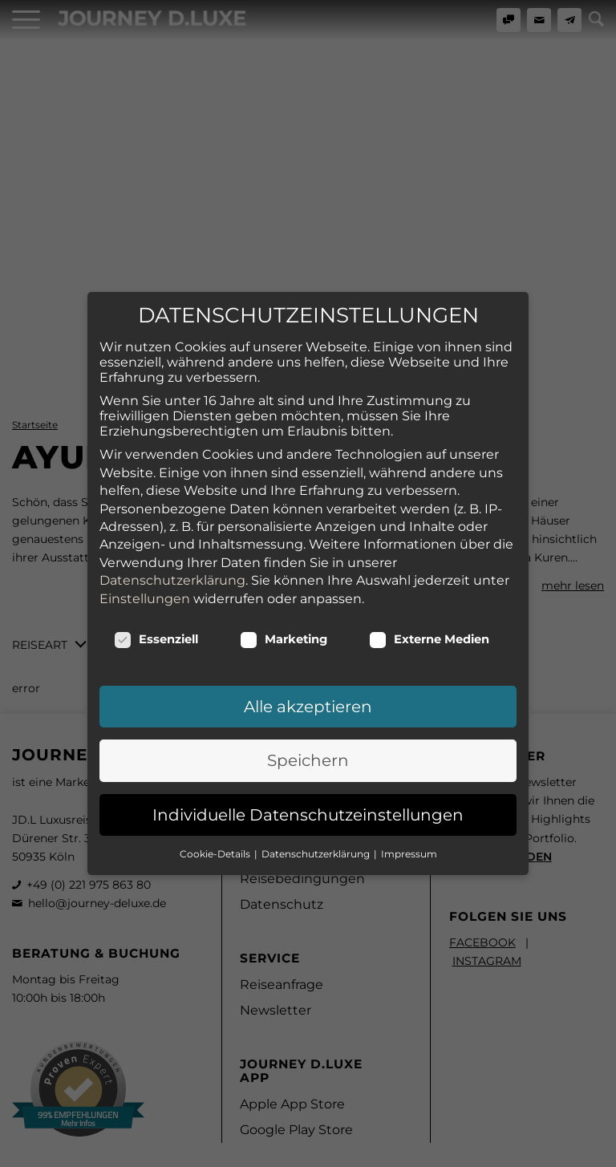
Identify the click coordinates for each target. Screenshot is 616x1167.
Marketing (283, 524)
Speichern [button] (308, 645)
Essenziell (156, 524)
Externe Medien (429, 524)
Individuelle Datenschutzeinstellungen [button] (308, 699)
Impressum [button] (409, 738)
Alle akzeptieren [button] (308, 591)
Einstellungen (144, 483)
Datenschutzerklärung (172, 465)
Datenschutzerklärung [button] (316, 738)
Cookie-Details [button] (216, 738)
